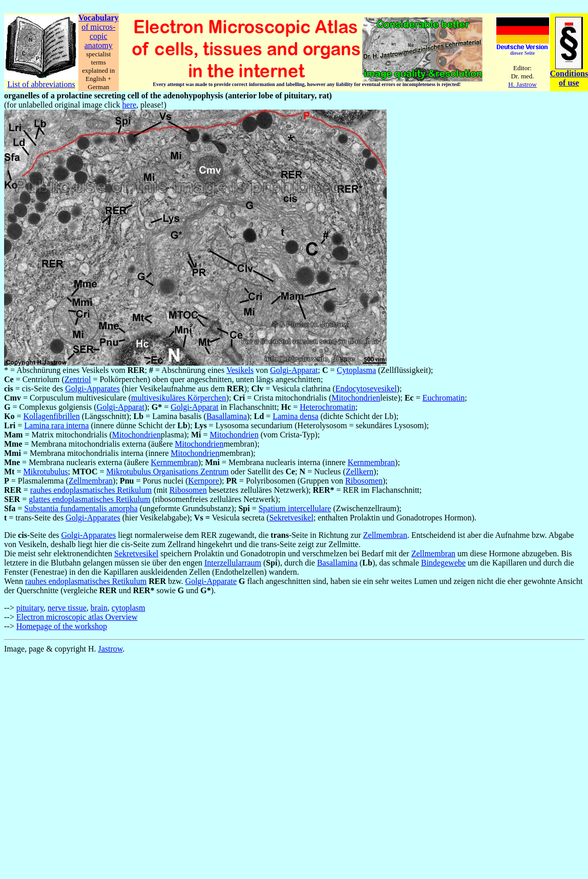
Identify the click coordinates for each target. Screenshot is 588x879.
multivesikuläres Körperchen (178, 397)
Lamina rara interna (56, 425)
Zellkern (359, 471)
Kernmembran (174, 462)
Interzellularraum (232, 562)
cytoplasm (128, 607)
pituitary (30, 607)
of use (569, 82)
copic (99, 36)
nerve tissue (67, 607)
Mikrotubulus (45, 471)
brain (99, 607)
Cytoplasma (356, 370)
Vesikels (240, 370)
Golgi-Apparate (211, 581)
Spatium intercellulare (295, 508)
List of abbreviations (41, 84)
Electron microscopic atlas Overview (77, 617)
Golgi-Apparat (294, 370)
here (129, 104)
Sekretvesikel (291, 517)
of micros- (98, 27)
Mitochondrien (355, 397)
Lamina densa (295, 416)
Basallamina (226, 416)
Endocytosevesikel (366, 388)
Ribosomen (364, 480)
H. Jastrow (522, 84)
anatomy (99, 45)
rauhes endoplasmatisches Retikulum (91, 490)
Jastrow (110, 648)
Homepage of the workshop (61, 626)
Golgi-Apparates (92, 388)
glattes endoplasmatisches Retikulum (89, 499)
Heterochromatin (327, 407)
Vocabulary (98, 17)
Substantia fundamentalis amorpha (80, 508)
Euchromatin (444, 397)
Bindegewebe (443, 562)
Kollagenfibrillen (51, 416)
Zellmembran (91, 480)
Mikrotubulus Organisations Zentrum (168, 471)
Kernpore (203, 480)
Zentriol (78, 379)
